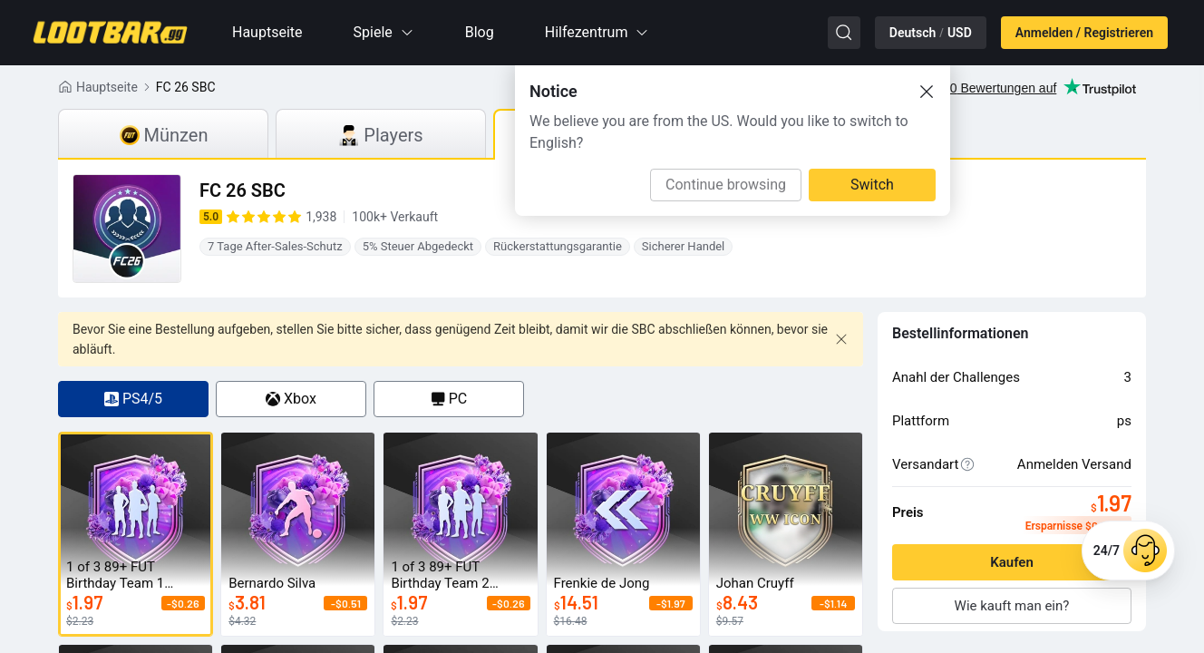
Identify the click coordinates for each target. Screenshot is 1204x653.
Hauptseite (267, 32)
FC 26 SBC (186, 87)
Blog (479, 32)
